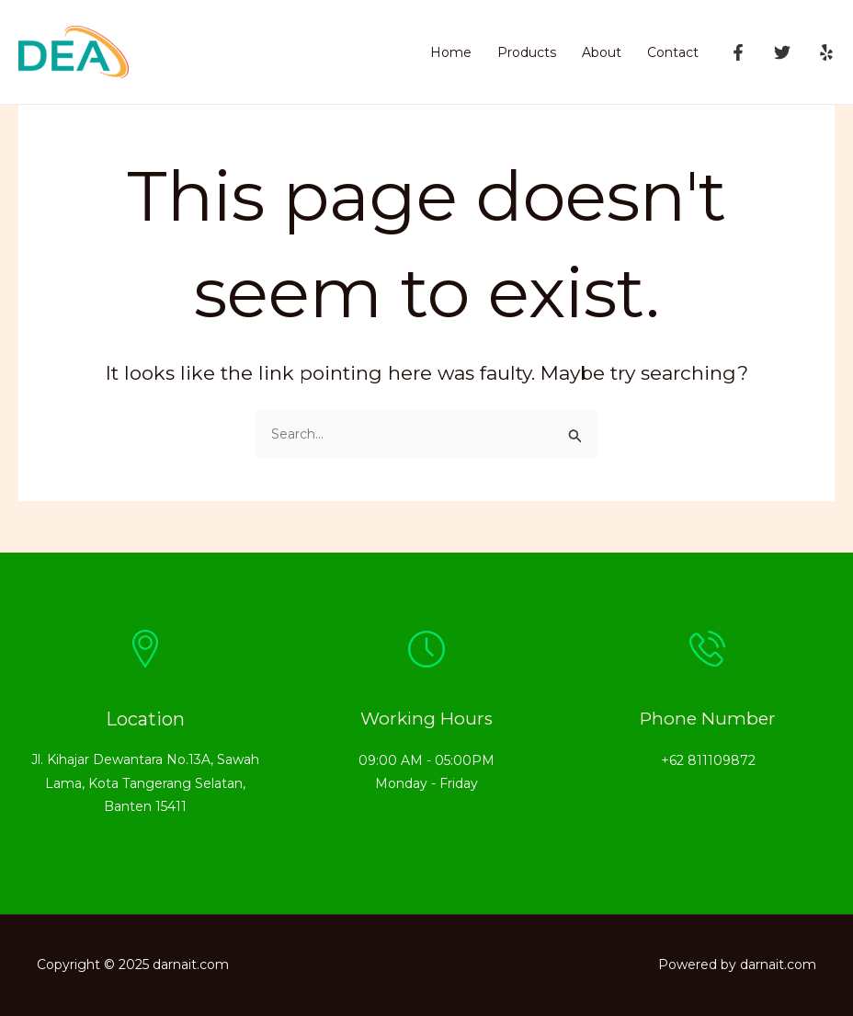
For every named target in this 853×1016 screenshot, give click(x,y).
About (601, 52)
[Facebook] (738, 52)
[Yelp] (826, 52)
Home (451, 52)
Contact (673, 52)
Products (526, 52)
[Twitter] (782, 52)
